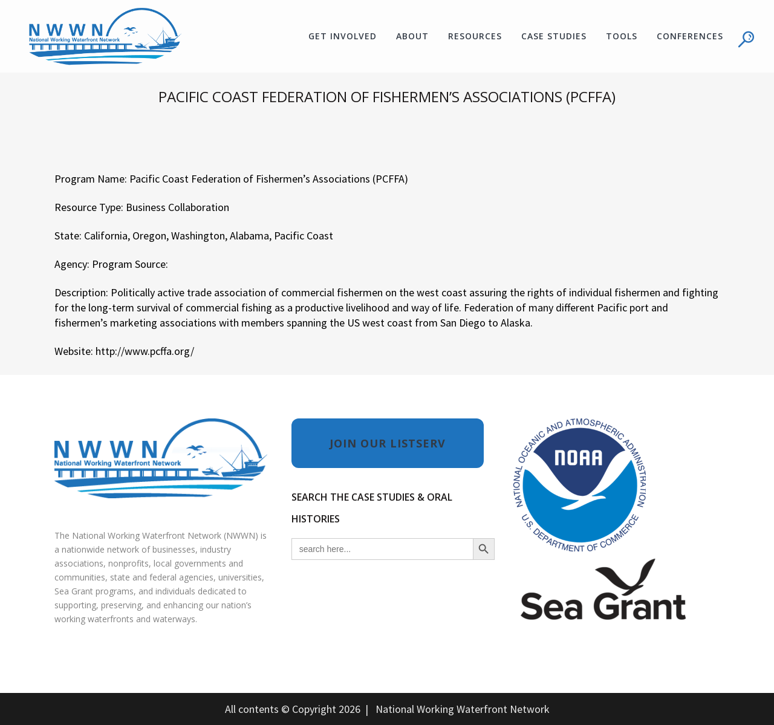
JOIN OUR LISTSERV (388, 443)
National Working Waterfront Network (463, 709)
